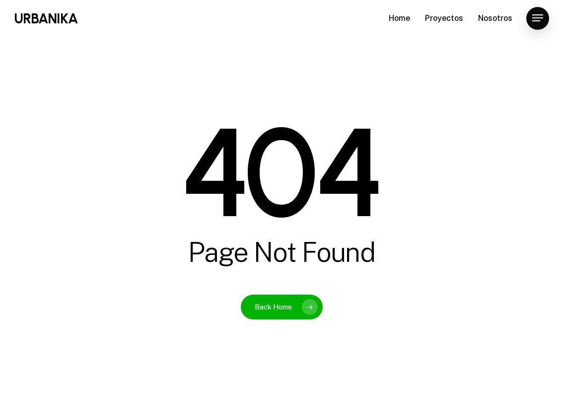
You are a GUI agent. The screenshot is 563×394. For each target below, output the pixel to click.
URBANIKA (45, 21)
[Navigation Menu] (537, 21)
